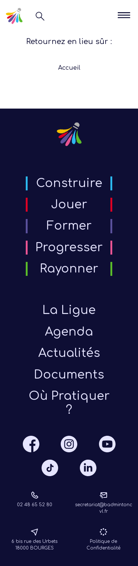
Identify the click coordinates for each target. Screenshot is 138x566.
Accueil (69, 68)
